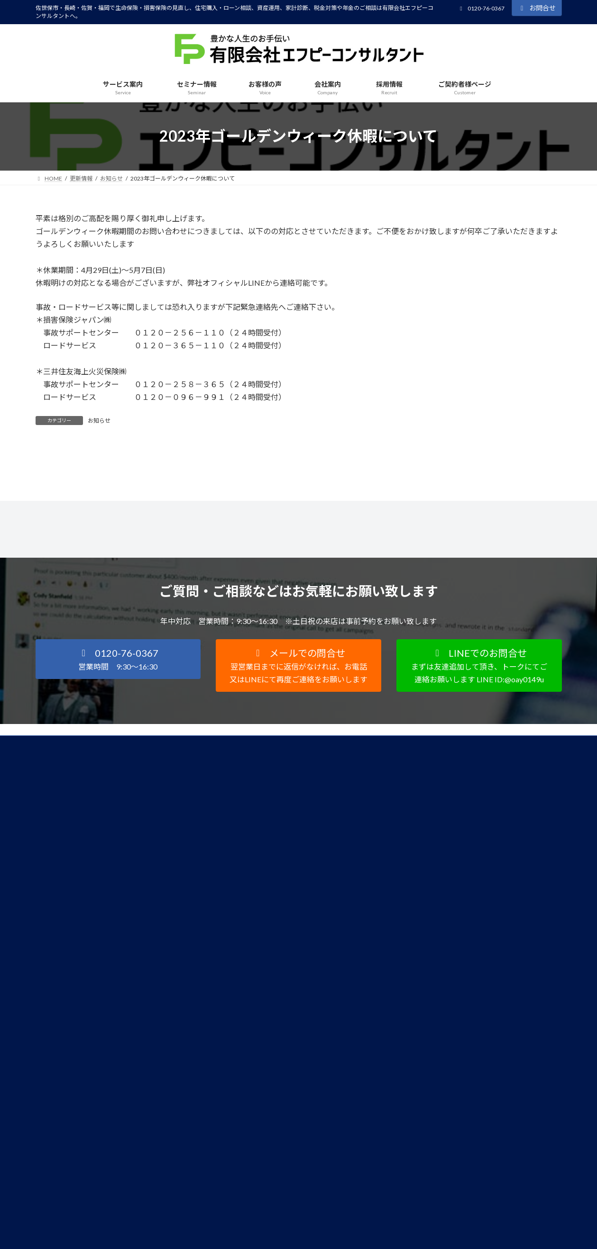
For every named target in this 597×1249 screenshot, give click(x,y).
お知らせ (99, 420)
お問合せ (537, 8)
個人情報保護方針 (67, 851)
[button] (118, 766)
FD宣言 (118, 851)
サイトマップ (163, 851)
